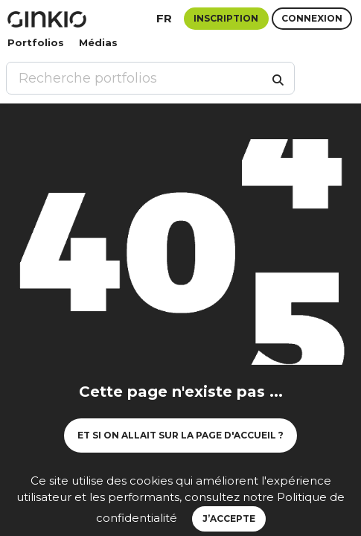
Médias (98, 42)
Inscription (226, 18)
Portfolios (35, 42)
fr (164, 18)
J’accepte (228, 518)
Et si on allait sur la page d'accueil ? (180, 435)
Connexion (311, 18)
